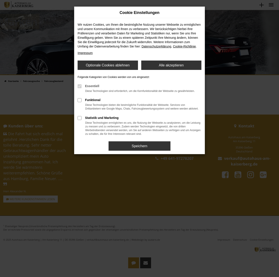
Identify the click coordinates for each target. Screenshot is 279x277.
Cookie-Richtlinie (184, 46)
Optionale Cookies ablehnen (108, 65)
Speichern (139, 146)
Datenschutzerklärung (156, 46)
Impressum (85, 53)
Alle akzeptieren (171, 65)
